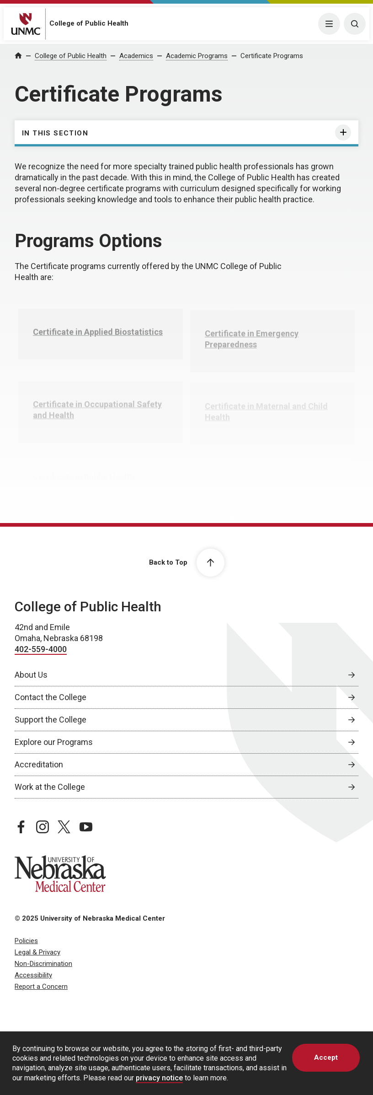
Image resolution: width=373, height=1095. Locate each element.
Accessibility (33, 975)
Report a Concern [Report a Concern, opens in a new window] (41, 986)
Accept (326, 1057)
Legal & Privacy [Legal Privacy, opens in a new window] (37, 952)
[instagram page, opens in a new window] (42, 826)
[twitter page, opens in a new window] (64, 826)
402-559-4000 (41, 649)
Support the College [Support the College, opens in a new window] (50, 719)
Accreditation (39, 764)
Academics (136, 56)
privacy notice (159, 1077)
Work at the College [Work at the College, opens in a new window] (50, 787)
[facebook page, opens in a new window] (21, 826)
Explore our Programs (54, 742)
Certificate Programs (271, 56)
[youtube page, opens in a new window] (86, 826)
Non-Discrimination (43, 964)
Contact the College (50, 697)
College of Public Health (88, 23)
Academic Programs (197, 56)
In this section (55, 133)
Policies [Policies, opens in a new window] (26, 941)
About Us (31, 675)
